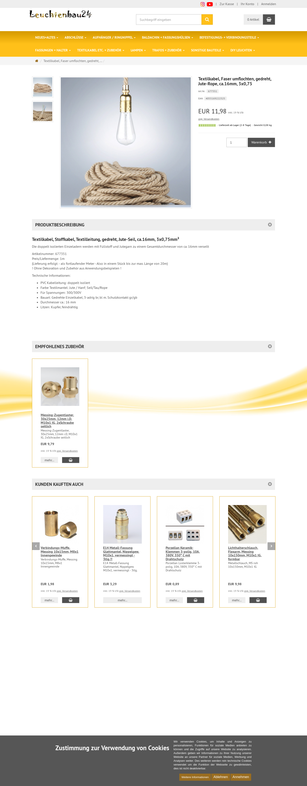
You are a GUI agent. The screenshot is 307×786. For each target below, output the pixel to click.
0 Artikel (253, 19)
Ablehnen (220, 777)
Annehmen (241, 777)
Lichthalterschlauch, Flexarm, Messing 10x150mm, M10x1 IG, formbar (245, 553)
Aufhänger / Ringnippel (114, 37)
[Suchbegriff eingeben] (169, 19)
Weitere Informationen (195, 777)
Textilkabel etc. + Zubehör (100, 50)
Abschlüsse (75, 37)
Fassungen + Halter (53, 50)
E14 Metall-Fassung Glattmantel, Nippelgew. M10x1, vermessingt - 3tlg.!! (121, 553)
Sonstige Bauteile (207, 50)
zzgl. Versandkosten (208, 118)
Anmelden (268, 4)
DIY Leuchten (242, 50)
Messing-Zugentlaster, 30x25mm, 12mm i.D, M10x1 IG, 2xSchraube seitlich (57, 420)
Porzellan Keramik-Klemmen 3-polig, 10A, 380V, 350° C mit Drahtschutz (183, 553)
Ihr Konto (247, 4)
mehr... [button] (49, 460)
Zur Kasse (227, 4)
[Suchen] (207, 19)
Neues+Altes (46, 37)
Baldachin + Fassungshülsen (167, 37)
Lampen (138, 50)
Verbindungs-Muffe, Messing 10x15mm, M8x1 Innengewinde (59, 551)
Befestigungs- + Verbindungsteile (229, 37)
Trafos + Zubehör (168, 50)
